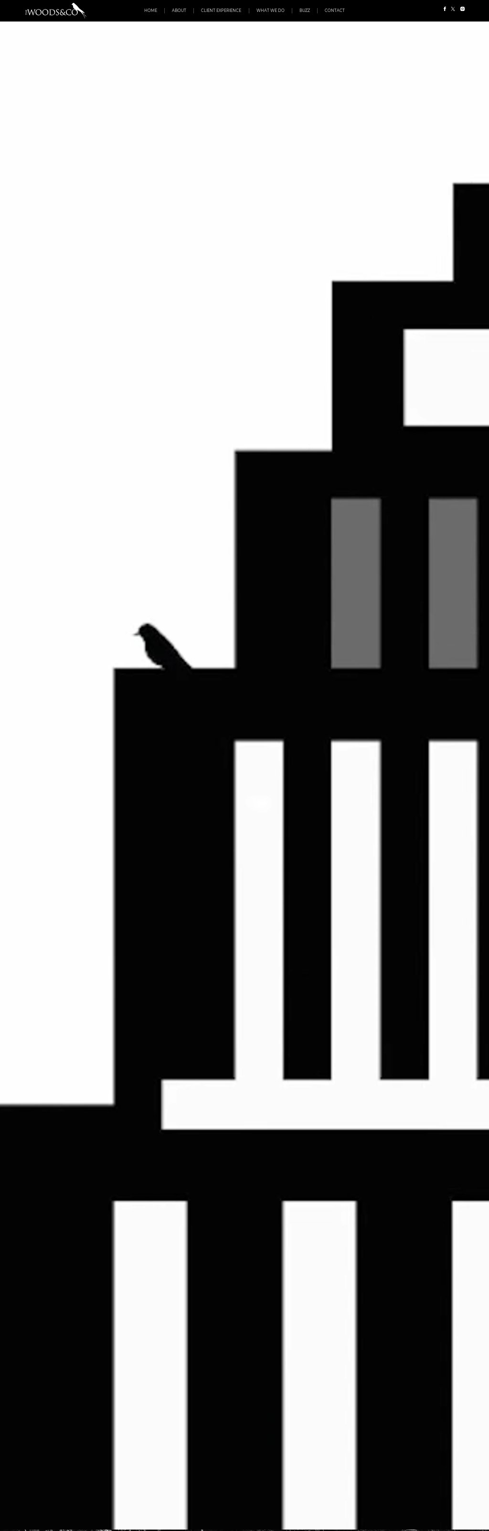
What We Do (270, 11)
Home (150, 11)
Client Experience (221, 11)
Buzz (304, 11)
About (179, 11)
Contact (335, 11)
